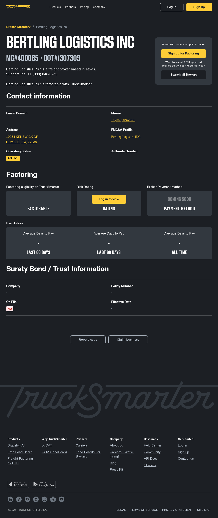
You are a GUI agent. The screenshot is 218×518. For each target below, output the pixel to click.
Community (152, 452)
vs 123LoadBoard (54, 452)
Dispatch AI (16, 445)
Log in (182, 445)
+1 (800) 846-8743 (123, 120)
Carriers (82, 445)
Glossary (150, 465)
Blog (113, 463)
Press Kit (116, 469)
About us (116, 445)
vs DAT (47, 445)
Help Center (152, 445)
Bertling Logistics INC (52, 27)
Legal (121, 509)
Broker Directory (18, 27)
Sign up (183, 452)
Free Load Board (20, 452)
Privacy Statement (177, 509)
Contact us (186, 458)
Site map (204, 509)
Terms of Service (144, 509)
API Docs (151, 458)
